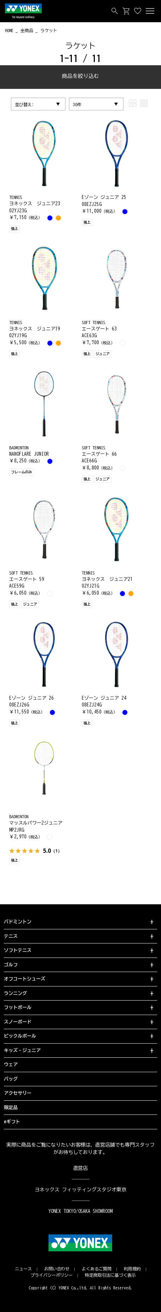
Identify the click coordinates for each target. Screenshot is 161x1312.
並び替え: (24, 104)
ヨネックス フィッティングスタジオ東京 (80, 1189)
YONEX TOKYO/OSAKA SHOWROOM (80, 1211)
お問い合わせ (57, 1269)
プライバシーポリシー (51, 1275)
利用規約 (132, 1269)
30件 (77, 104)
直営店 (80, 1168)
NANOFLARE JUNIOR (29, 454)
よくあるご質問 (96, 1269)
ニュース (23, 1269)
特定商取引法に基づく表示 (110, 1275)
